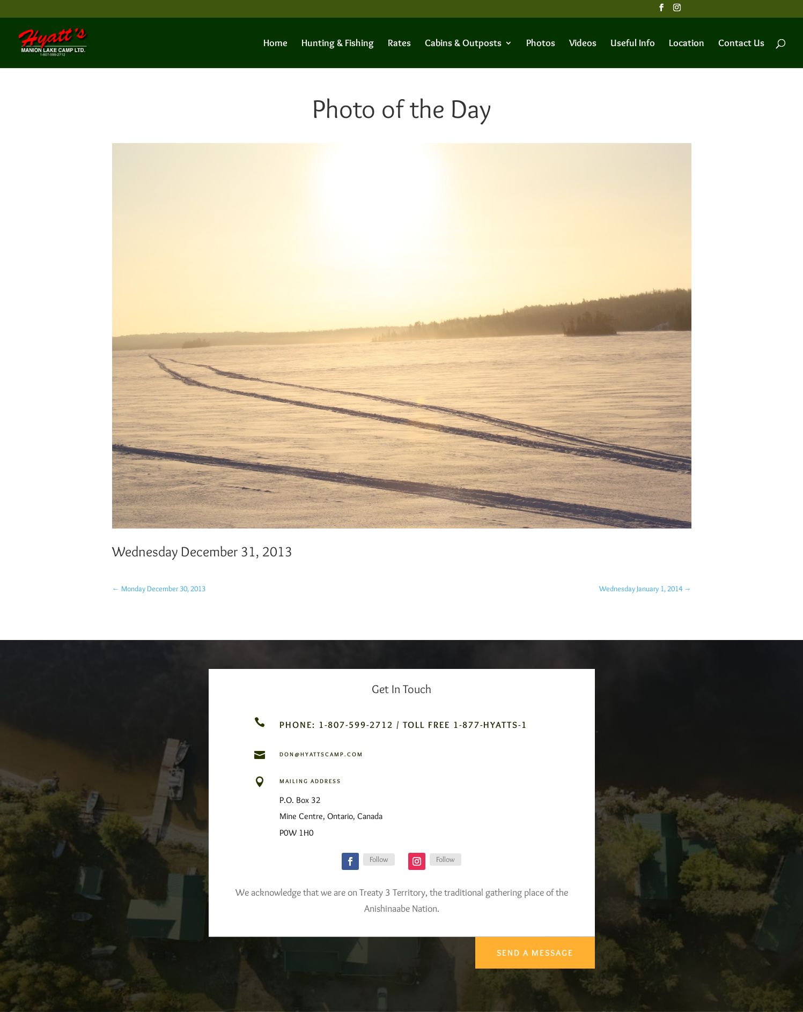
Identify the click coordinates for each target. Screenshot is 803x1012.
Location (686, 44)
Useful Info (632, 44)
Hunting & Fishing (337, 44)
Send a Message (533, 948)
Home (275, 44)
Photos (540, 44)
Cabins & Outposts (463, 44)
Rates (399, 44)
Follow (379, 859)
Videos (582, 44)
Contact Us (741, 44)
